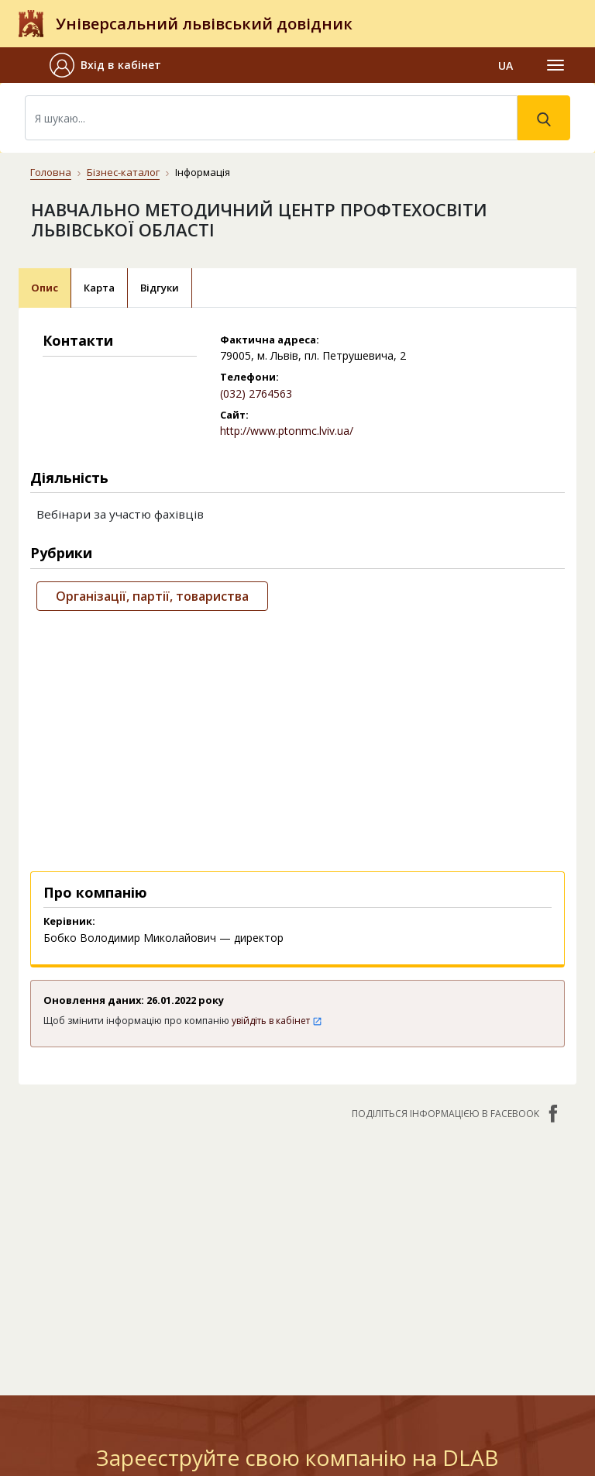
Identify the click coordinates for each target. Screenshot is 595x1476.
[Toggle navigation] (555, 65)
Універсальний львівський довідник (204, 23)
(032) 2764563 (256, 393)
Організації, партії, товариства (152, 596)
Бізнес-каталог (123, 172)
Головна (50, 172)
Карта (99, 288)
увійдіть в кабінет (277, 1020)
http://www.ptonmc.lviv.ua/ (286, 430)
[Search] (271, 117)
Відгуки (159, 288)
